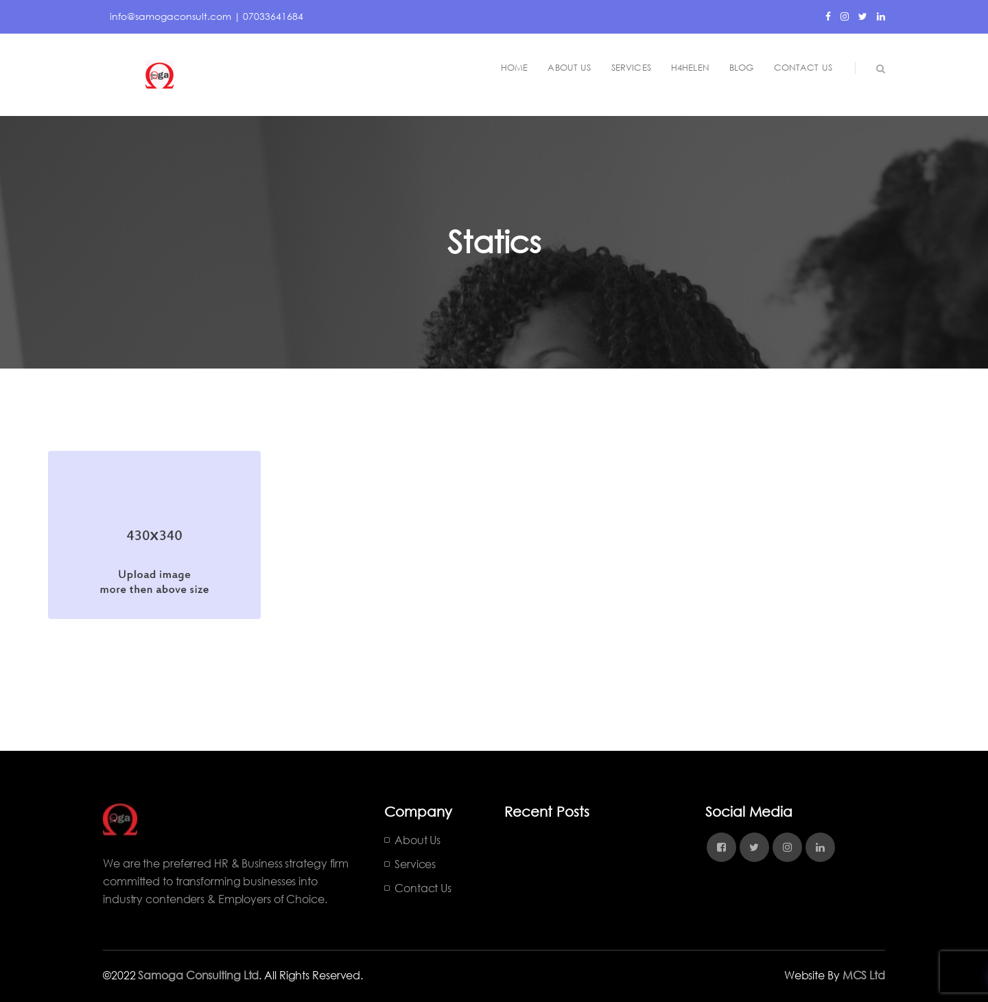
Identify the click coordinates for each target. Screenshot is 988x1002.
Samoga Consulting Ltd (198, 975)
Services (415, 864)
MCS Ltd (864, 975)
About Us (417, 839)
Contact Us (423, 888)
